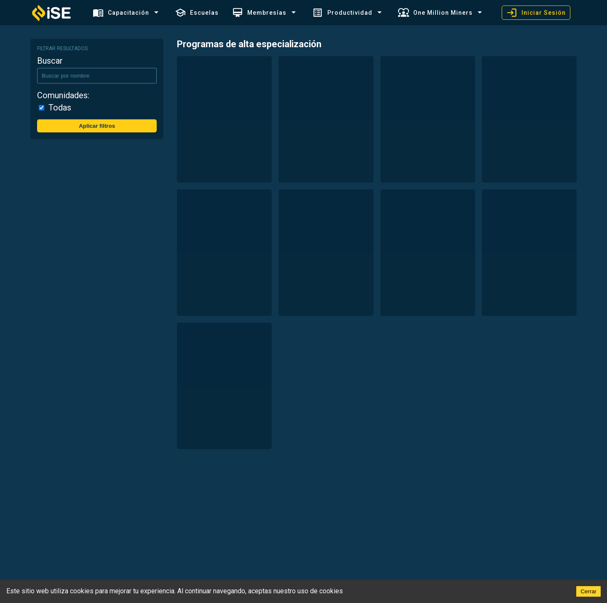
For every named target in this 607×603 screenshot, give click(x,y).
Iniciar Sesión (536, 12)
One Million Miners (435, 12)
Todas (59, 107)
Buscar (50, 61)
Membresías (259, 12)
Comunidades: (63, 95)
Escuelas (197, 12)
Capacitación (121, 12)
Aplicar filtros (97, 126)
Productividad (342, 12)
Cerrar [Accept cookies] (588, 591)
